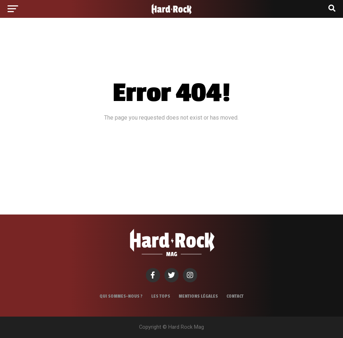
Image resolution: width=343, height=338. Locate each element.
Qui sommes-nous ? (121, 296)
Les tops (160, 296)
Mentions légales (198, 296)
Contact (235, 296)
